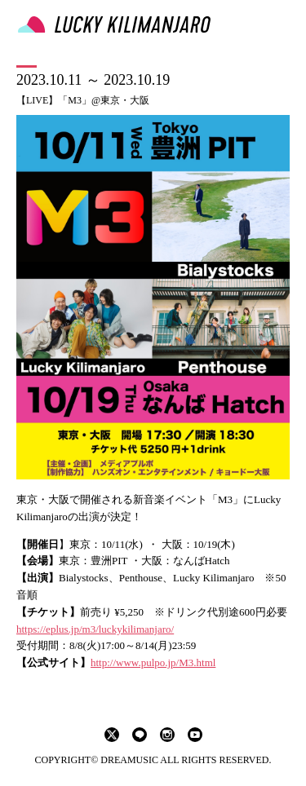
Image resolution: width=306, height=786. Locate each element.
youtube (195, 734)
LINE (139, 734)
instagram (167, 734)
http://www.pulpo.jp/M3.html (153, 662)
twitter (111, 734)
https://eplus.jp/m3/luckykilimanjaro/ (95, 629)
